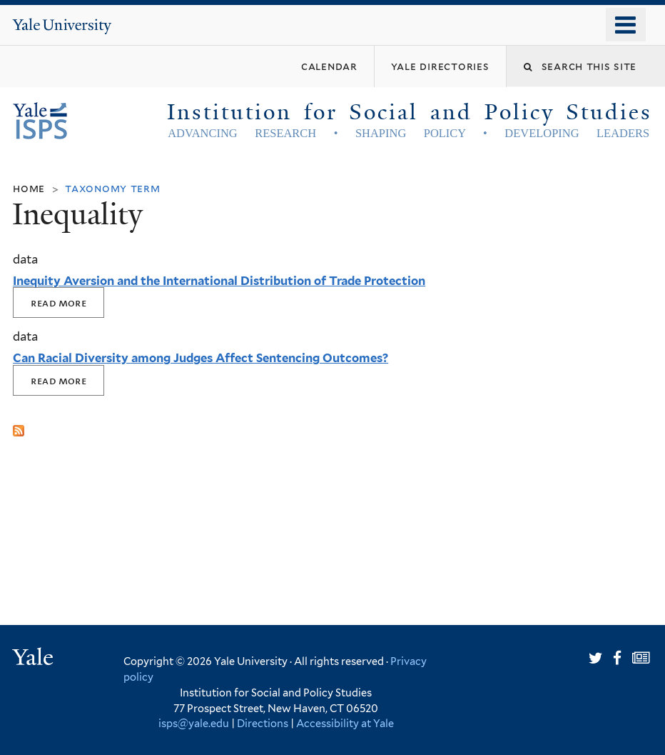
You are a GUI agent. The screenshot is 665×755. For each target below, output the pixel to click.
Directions (262, 723)
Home (29, 188)
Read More (58, 302)
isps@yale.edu (193, 723)
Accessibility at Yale (345, 723)
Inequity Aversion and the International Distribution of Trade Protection (219, 281)
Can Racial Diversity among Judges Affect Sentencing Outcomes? (200, 358)
